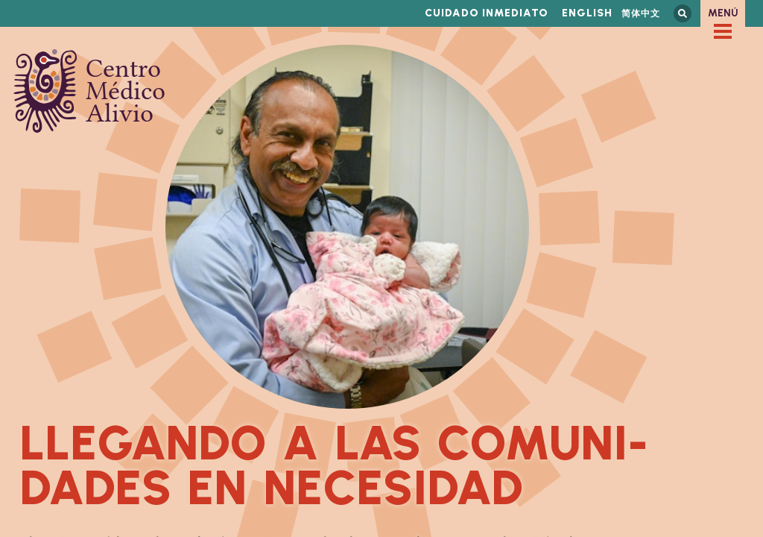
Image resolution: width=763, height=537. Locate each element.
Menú (723, 13)
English (587, 13)
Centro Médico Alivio (89, 91)
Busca (682, 13)
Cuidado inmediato (486, 13)
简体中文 (640, 13)
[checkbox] (723, 31)
